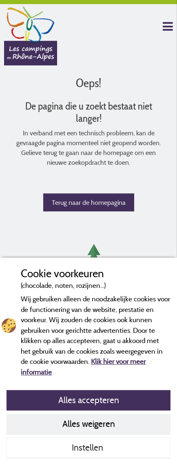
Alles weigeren (88, 423)
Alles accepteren (88, 400)
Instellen (88, 447)
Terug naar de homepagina (89, 202)
